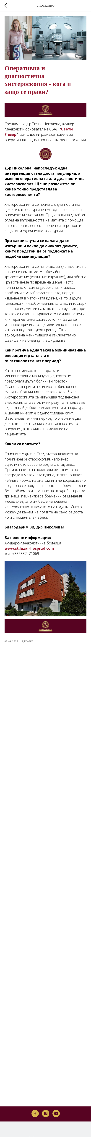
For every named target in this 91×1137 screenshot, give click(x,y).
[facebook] (35, 1084)
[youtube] (56, 1084)
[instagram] (45, 1084)
